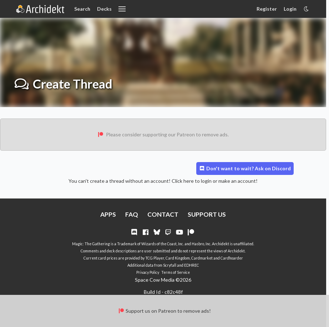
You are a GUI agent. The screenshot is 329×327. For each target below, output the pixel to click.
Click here (183, 181)
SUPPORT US (207, 214)
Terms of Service (175, 272)
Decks (104, 9)
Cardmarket (202, 258)
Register (267, 9)
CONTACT (162, 214)
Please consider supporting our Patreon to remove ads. (162, 134)
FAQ (131, 214)
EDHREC (191, 265)
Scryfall (169, 265)
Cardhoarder (232, 258)
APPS (108, 214)
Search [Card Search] (82, 9)
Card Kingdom (178, 258)
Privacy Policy (147, 272)
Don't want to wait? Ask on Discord (245, 168)
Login (290, 9)
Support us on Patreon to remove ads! (164, 311)
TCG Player (154, 258)
